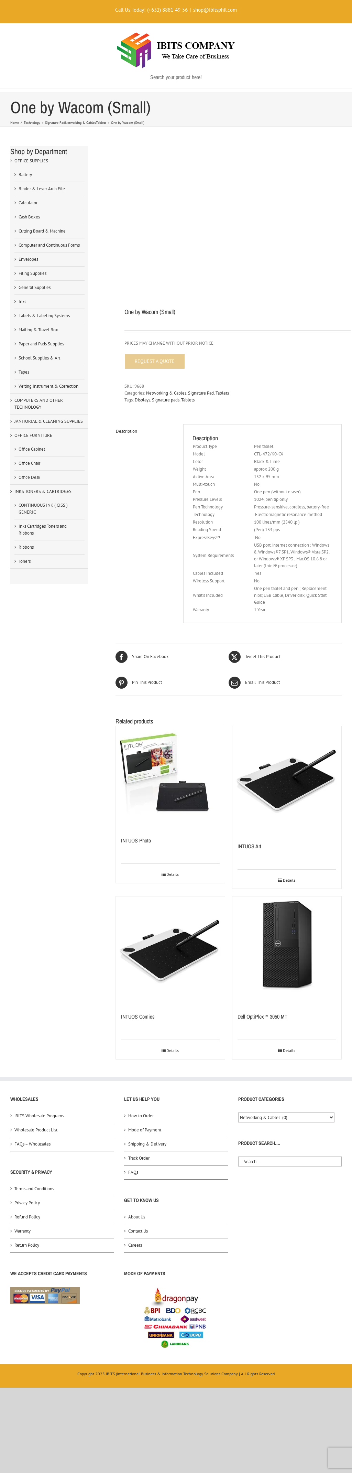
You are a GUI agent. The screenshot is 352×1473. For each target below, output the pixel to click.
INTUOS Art (249, 846)
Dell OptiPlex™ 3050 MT (262, 1016)
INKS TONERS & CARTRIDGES (43, 491)
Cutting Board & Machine (42, 231)
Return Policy (26, 1245)
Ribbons (26, 547)
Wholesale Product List (35, 1130)
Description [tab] (126, 431)
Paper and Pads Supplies (41, 344)
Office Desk (29, 477)
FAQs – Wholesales (32, 1144)
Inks (22, 301)
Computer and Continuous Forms (49, 245)
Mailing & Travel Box (38, 330)
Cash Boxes (29, 217)
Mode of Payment (144, 1130)
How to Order (141, 1116)
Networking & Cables (166, 393)
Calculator (28, 203)
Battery (25, 175)
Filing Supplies (32, 273)
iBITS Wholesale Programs (39, 1116)
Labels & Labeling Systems (44, 316)
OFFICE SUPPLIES (31, 161)
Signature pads (165, 400)
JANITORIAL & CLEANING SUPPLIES (48, 421)
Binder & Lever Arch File (42, 189)
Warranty (22, 1231)
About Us (136, 1217)
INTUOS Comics (138, 1016)
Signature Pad (201, 393)
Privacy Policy (27, 1203)
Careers (135, 1245)
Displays (142, 400)
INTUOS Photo (136, 840)
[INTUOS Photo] (170, 777)
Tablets (222, 393)
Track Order (139, 1158)
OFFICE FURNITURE (33, 435)
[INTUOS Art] (286, 780)
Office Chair (29, 463)
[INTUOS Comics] (170, 951)
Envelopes (28, 259)
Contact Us (138, 1231)
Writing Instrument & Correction (48, 386)
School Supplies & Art (39, 358)
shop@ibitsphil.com (215, 10)
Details (172, 874)
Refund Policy (27, 1217)
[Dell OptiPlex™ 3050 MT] (286, 951)
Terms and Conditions (34, 1189)
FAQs (133, 1172)
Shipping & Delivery (147, 1144)
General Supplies (35, 287)
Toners (25, 561)
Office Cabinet (32, 449)
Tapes (24, 372)
